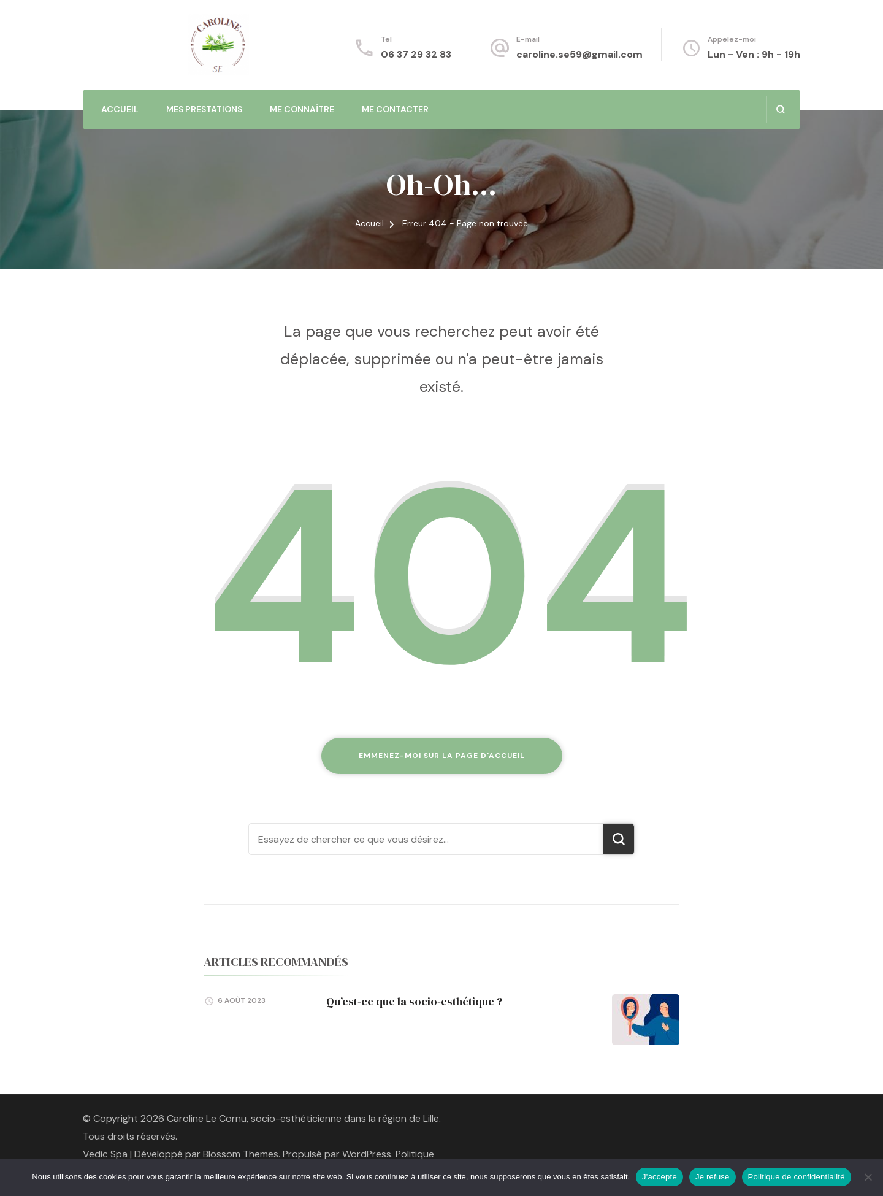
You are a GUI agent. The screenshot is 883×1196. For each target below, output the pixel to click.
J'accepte (659, 1176)
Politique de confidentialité (796, 1176)
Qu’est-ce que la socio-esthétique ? (414, 1001)
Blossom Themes (240, 1154)
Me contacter (395, 109)
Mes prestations (204, 109)
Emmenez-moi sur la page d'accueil (442, 756)
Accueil (120, 109)
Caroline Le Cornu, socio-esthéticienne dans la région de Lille (303, 1118)
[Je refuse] (868, 1177)
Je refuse (712, 1176)
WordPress (366, 1154)
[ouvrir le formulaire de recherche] (780, 109)
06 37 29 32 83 (416, 54)
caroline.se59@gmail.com (579, 54)
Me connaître (302, 109)
